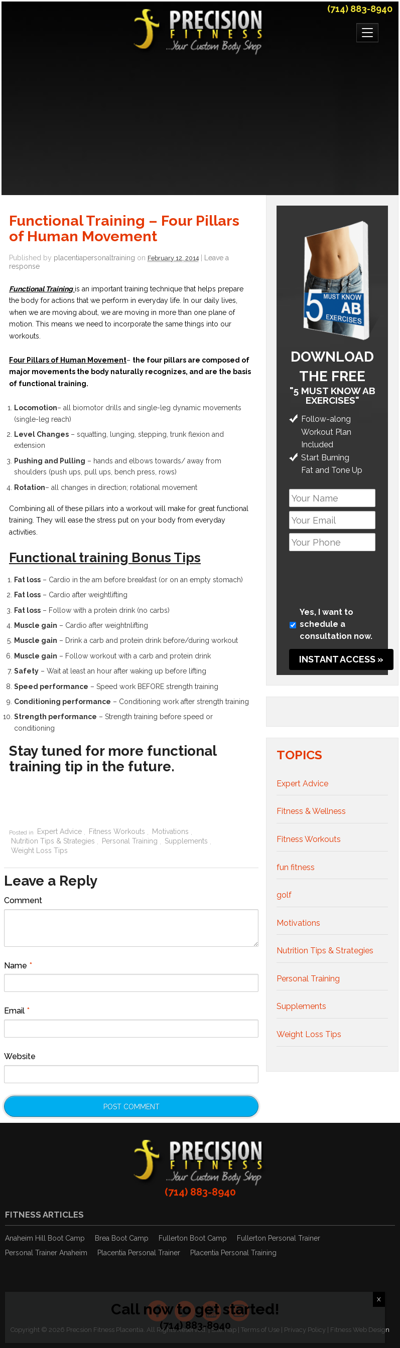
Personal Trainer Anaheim (46, 1253)
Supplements (186, 841)
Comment (23, 900)
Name (18, 965)
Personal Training (130, 841)
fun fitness (296, 867)
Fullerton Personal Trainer (278, 1238)
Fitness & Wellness (311, 811)
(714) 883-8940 (359, 9)
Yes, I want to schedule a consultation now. (336, 624)
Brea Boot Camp (122, 1238)
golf (284, 895)
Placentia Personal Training (233, 1253)
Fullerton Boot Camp (193, 1238)
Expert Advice (59, 831)
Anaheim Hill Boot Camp (45, 1238)
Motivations (170, 831)
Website (20, 1056)
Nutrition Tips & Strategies (53, 841)
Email (17, 1011)
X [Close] (379, 1299)
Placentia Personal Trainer (138, 1253)
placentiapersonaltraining (94, 258)
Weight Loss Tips (39, 851)
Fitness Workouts (117, 831)
